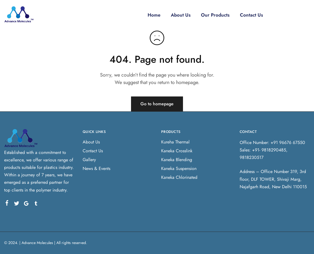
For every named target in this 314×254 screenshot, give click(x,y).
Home (153, 15)
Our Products (215, 15)
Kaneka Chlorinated (179, 177)
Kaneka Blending (176, 159)
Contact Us (252, 15)
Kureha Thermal (175, 142)
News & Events (96, 168)
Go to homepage (157, 104)
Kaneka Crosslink (176, 151)
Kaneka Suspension (179, 168)
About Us (180, 15)
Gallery (89, 159)
